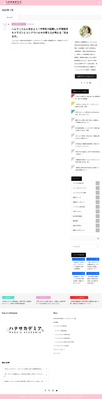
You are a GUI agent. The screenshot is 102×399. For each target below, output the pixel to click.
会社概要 (55, 322)
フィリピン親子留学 (86, 207)
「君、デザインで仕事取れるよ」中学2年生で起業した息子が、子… (92, 266)
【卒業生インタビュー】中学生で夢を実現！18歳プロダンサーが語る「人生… (24, 381)
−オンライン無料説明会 (61, 330)
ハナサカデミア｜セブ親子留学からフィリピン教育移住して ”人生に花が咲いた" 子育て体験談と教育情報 (54, 396)
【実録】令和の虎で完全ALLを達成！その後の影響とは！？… (87, 169)
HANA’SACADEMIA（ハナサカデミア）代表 (64, 318)
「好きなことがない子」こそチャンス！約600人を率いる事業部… (78, 266)
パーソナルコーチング (86, 188)
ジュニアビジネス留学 (86, 193)
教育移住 (86, 221)
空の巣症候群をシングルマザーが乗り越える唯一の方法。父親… (87, 129)
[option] (17, 301)
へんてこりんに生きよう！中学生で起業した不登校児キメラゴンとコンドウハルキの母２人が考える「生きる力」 (40, 33)
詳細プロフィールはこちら (86, 76)
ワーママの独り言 (86, 183)
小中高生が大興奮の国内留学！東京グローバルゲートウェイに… (87, 145)
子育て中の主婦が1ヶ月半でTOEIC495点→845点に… (87, 153)
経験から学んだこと (86, 230)
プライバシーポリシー (59, 349)
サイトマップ (56, 353)
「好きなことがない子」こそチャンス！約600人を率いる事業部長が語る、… (24, 369)
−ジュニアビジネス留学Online (62, 338)
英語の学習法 (86, 225)
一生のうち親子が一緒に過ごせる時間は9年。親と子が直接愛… (87, 98)
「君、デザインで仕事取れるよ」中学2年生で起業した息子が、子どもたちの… (23, 375)
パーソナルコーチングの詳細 (60, 345)
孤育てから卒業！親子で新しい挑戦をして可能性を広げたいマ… (87, 121)
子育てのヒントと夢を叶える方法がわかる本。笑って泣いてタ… (87, 113)
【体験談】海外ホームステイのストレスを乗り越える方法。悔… (87, 161)
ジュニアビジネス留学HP (60, 326)
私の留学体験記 (86, 216)
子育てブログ (18, 24)
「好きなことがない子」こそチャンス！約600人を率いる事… (87, 105)
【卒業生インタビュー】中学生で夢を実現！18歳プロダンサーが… (78, 280)
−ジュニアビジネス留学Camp (62, 334)
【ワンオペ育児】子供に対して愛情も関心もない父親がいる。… (87, 137)
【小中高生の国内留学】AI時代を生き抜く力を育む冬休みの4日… (92, 280)
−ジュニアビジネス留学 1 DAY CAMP (64, 342)
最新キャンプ (86, 197)
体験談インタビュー (86, 202)
